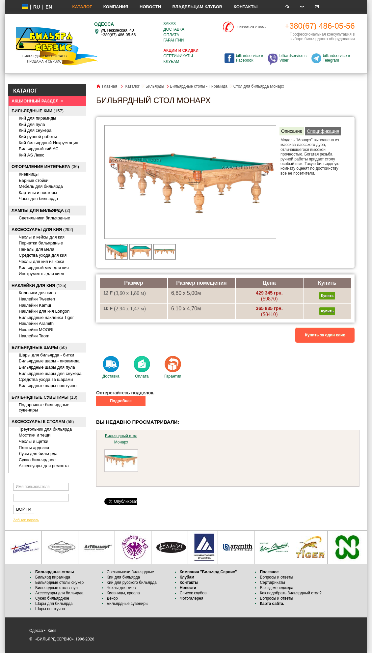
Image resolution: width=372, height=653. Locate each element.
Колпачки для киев (37, 292)
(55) (43, 421)
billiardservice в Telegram (336, 58)
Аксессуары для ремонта (44, 465)
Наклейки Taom (34, 335)
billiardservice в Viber (292, 58)
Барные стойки (33, 180)
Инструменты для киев (41, 273)
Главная (109, 86)
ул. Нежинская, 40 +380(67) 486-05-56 (118, 32)
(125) (39, 285)
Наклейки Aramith (36, 323)
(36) (45, 166)
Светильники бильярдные (44, 217)
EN (48, 7)
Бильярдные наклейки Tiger (46, 317)
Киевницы (29, 174)
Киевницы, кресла (123, 593)
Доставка (173, 29)
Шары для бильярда (54, 603)
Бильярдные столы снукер (59, 582)
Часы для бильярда (38, 198)
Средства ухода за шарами (46, 379)
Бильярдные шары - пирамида (49, 360)
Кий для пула (32, 124)
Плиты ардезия (34, 447)
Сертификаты (178, 56)
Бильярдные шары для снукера (50, 373)
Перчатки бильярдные (41, 243)
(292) (42, 229)
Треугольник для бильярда (45, 429)
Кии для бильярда (123, 577)
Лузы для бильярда (38, 453)
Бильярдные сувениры (127, 603)
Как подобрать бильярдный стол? (290, 593)
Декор (112, 598)
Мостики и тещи (34, 435)
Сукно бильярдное (37, 459)
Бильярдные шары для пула (47, 367)
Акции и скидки (180, 50)
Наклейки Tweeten (37, 299)
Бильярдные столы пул (56, 587)
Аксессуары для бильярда (59, 593)
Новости (150, 6)
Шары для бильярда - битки (46, 355)
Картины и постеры (38, 192)
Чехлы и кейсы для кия (42, 237)
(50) (39, 347)
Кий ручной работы (38, 136)
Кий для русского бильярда (132, 582)
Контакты (246, 6)
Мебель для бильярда (41, 186)
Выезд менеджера (276, 587)
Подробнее (121, 401)
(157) (38, 110)
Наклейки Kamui (35, 305)
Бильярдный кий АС (39, 148)
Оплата (171, 35)
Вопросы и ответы (276, 577)
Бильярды (155, 86)
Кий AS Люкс (31, 155)
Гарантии (173, 40)
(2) (41, 210)
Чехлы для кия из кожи (41, 261)
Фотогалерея (191, 598)
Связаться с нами (251, 27)
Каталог (82, 6)
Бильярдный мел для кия (44, 267)
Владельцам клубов (197, 6)
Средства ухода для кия (42, 255)
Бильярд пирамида (52, 577)
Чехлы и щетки (33, 441)
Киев (52, 630)
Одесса (36, 630)
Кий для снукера (35, 130)
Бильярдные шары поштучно (47, 385)
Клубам (171, 61)
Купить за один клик (325, 335)
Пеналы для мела (36, 249)
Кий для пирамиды (37, 118)
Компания (115, 6)
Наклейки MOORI (36, 329)
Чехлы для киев (121, 587)
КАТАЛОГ (25, 91)
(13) (44, 397)
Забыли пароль (26, 520)
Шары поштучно (50, 609)
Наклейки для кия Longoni (44, 311)
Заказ (169, 23)
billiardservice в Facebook (249, 58)
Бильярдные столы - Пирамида (198, 86)
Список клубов (193, 593)
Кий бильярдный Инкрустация (48, 142)
